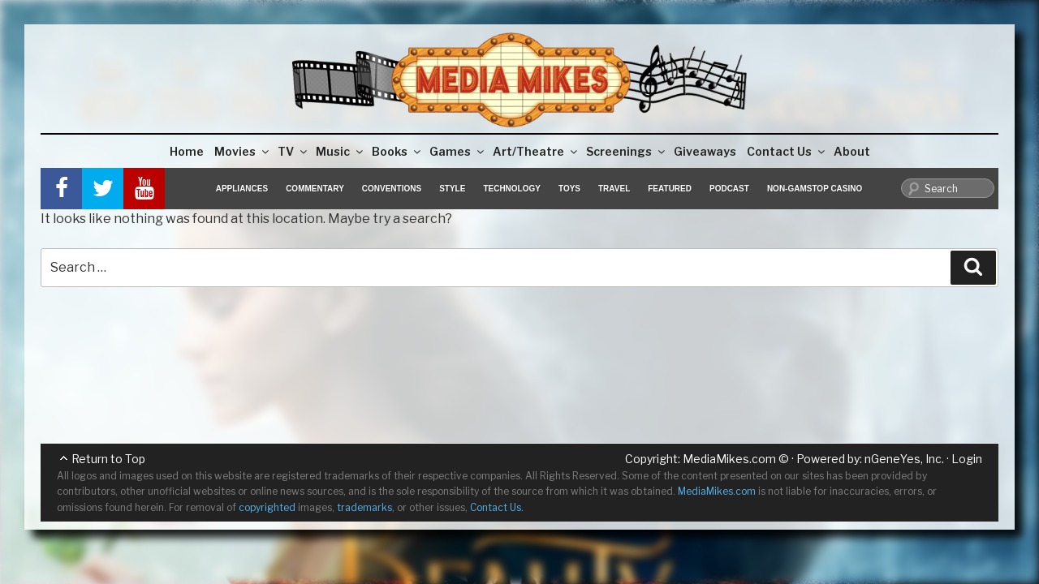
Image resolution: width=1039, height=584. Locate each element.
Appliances (242, 188)
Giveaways (705, 151)
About (852, 151)
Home (187, 151)
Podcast (729, 188)
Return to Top (108, 459)
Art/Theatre (536, 151)
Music (340, 151)
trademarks (364, 507)
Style (452, 188)
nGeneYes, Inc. (904, 459)
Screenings (626, 151)
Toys (569, 188)
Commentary (315, 188)
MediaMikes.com (729, 459)
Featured (670, 188)
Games (457, 151)
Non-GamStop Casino (814, 188)
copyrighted (267, 507)
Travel (614, 188)
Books (397, 151)
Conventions (391, 188)
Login (966, 459)
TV (293, 151)
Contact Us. (497, 507)
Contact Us (787, 151)
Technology (512, 188)
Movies (242, 151)
